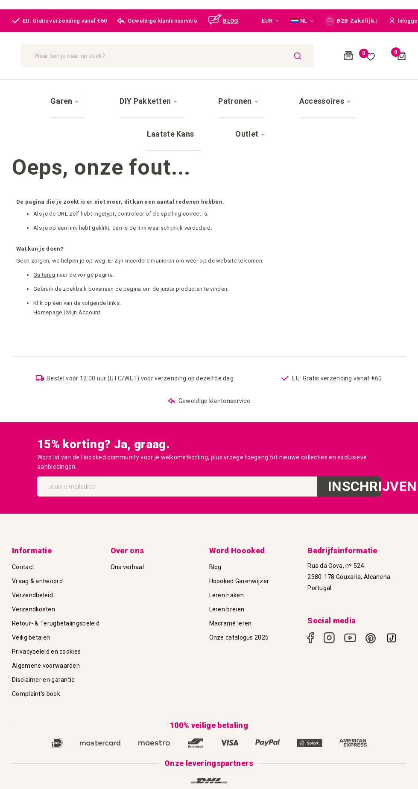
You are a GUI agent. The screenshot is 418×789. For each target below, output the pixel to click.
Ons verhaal (127, 528)
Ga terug (44, 227)
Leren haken (226, 556)
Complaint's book (36, 655)
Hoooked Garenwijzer (239, 542)
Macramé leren (230, 585)
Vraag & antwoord (37, 542)
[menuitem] (51, 93)
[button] (270, 21)
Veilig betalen (31, 599)
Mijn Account (83, 264)
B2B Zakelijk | (352, 21)
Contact (23, 528)
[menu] (209, 93)
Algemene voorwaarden (46, 627)
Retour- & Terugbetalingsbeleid (55, 585)
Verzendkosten (33, 570)
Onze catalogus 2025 (239, 599)
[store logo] (65, 55)
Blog (215, 528)
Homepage (47, 264)
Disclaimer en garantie (43, 641)
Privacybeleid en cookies (46, 613)
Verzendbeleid (32, 556)
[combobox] (232, 55)
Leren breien (227, 570)
